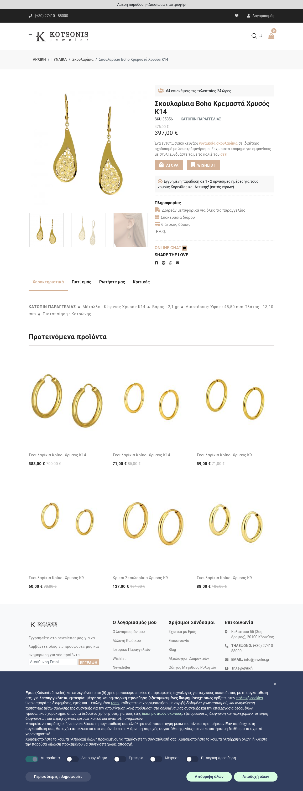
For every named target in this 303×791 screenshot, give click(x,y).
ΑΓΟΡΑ (169, 164)
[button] (275, 684)
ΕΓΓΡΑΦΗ (88, 663)
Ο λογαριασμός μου (129, 632)
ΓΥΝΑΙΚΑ (59, 59)
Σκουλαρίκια (82, 59)
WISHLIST (203, 164)
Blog (172, 649)
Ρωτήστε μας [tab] (112, 281)
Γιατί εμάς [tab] (81, 281)
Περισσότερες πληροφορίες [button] (58, 776)
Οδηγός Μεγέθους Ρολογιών (193, 667)
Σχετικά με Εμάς (182, 632)
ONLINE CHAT (171, 247)
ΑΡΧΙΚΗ (39, 59)
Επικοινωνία (179, 641)
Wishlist (119, 658)
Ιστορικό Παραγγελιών (132, 649)
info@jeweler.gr (256, 659)
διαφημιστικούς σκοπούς (162, 713)
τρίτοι (115, 703)
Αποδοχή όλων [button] (255, 776)
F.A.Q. (161, 231)
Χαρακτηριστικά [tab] (48, 281)
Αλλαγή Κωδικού (127, 641)
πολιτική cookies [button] (249, 698)
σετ (223, 154)
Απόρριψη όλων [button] (209, 776)
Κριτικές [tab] (141, 281)
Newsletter (121, 667)
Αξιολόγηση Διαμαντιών (189, 658)
